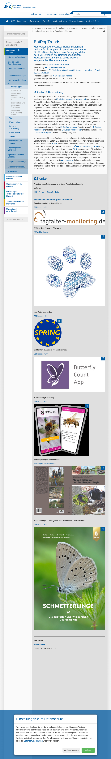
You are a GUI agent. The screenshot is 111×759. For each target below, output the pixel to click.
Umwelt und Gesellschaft (11, 210)
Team (11, 118)
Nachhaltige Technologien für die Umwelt (15, 193)
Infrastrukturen (34, 21)
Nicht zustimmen (71, 750)
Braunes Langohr (44, 132)
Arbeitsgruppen (16, 87)
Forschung (21, 21)
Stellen (12, 136)
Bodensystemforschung (17, 70)
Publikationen (15, 132)
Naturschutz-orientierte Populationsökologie (18, 97)
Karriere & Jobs (92, 21)
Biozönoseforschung (17, 57)
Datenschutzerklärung (33, 741)
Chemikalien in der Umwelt (14, 185)
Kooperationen (15, 122)
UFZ (13, 21)
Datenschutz (64, 14)
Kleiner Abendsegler (73, 130)
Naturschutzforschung (17, 81)
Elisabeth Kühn (42, 207)
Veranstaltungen (76, 21)
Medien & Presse (60, 21)
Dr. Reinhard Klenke (60, 65)
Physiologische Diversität (14, 149)
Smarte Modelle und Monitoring (15, 202)
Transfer (46, 21)
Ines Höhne (40, 644)
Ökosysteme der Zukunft (13, 51)
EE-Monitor (68, 160)
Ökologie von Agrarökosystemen (16, 63)
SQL (56, 144)
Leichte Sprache (38, 14)
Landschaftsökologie (17, 76)
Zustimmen (88, 750)
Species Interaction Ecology (16, 155)
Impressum (52, 14)
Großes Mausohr (70, 127)
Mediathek (12, 171)
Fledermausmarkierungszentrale (73, 99)
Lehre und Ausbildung (14, 127)
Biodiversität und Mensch (15, 142)
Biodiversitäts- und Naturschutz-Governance (18, 105)
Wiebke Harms (42, 232)
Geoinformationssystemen (87, 146)
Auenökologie (16, 90)
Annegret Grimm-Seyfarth (46, 463)
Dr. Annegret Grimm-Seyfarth (47, 192)
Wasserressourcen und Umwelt (16, 177)
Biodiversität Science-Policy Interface (16, 112)
